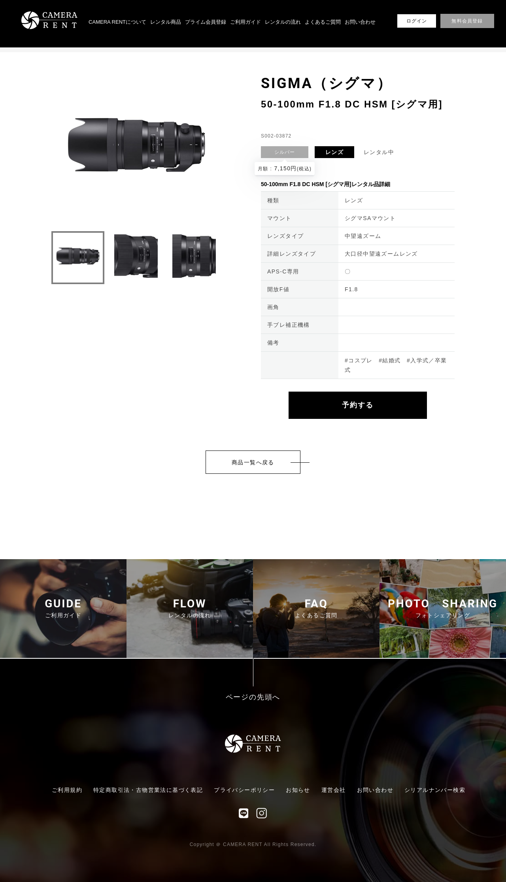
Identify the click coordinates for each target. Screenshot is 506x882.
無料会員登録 (467, 21)
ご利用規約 (67, 790)
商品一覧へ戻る (253, 462)
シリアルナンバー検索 (434, 790)
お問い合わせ (360, 22)
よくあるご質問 (323, 22)
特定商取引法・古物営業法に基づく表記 (148, 790)
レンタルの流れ (283, 22)
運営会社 (333, 790)
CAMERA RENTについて (117, 22)
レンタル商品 (165, 22)
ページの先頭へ (253, 697)
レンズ (334, 152)
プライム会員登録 (205, 22)
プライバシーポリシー (244, 790)
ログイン (416, 21)
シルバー (284, 152)
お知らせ (298, 790)
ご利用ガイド (245, 22)
